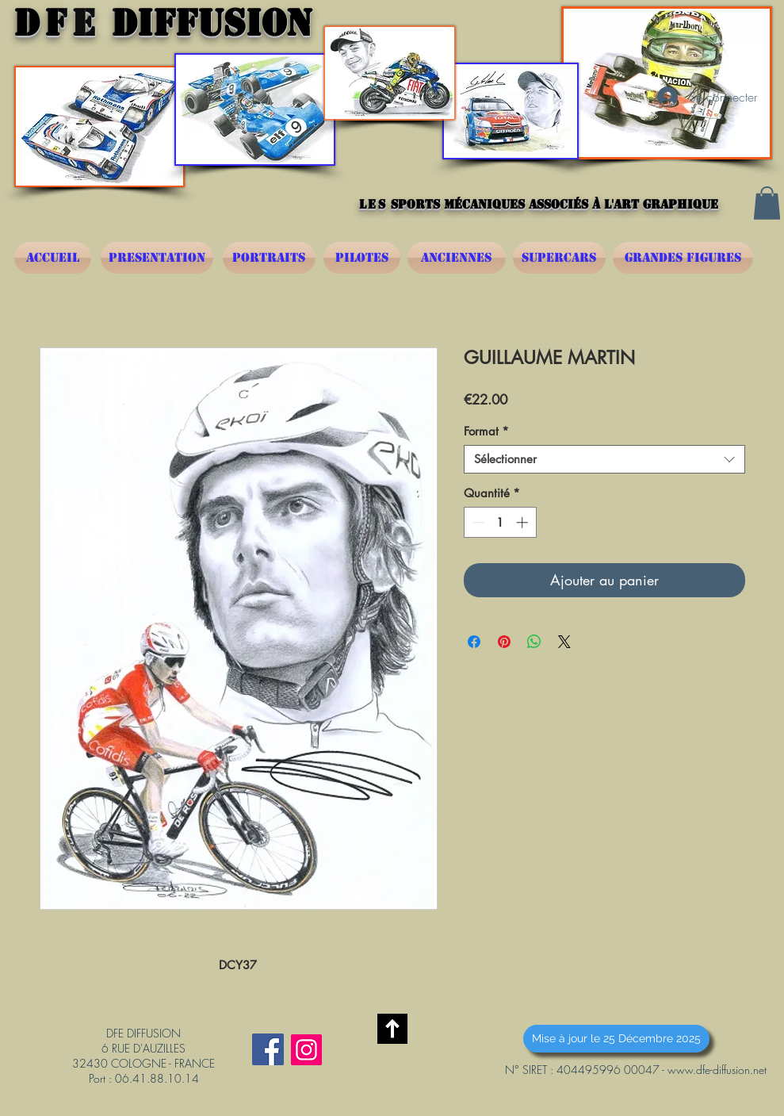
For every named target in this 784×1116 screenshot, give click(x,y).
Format (486, 431)
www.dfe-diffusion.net (717, 1069)
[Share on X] (564, 641)
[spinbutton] (500, 522)
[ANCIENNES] (456, 258)
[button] (767, 203)
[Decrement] (477, 522)
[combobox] (604, 459)
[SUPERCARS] (559, 258)
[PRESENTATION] (157, 258)
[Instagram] (306, 1049)
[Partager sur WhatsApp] (534, 641)
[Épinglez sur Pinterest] (504, 641)
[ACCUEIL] (52, 258)
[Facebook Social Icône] (268, 1049)
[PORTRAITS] (269, 258)
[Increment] (523, 522)
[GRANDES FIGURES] (683, 258)
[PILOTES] (361, 258)
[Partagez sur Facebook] (474, 641)
